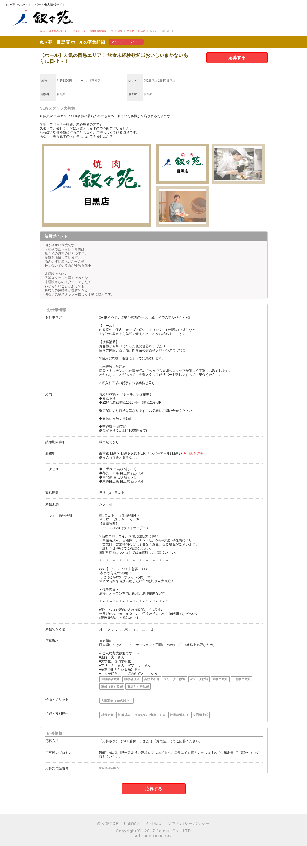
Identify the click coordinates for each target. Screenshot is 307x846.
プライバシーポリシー (188, 823)
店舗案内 (132, 823)
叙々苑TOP (108, 823)
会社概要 (154, 823)
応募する (237, 57)
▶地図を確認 (193, 453)
